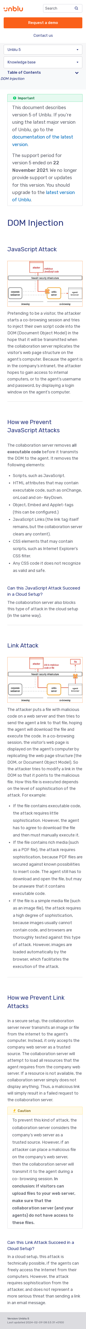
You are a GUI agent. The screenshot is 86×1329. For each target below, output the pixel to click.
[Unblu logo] (13, 8)
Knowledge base (22, 62)
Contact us (43, 35)
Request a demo (43, 23)
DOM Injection (12, 78)
